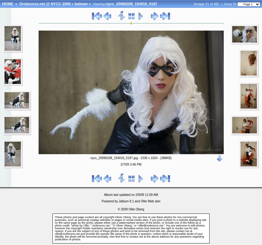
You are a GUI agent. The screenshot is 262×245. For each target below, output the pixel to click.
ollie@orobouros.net (67, 233)
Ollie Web (147, 201)
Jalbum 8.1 (126, 201)
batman (81, 4)
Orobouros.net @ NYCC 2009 (45, 4)
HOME (7, 4)
